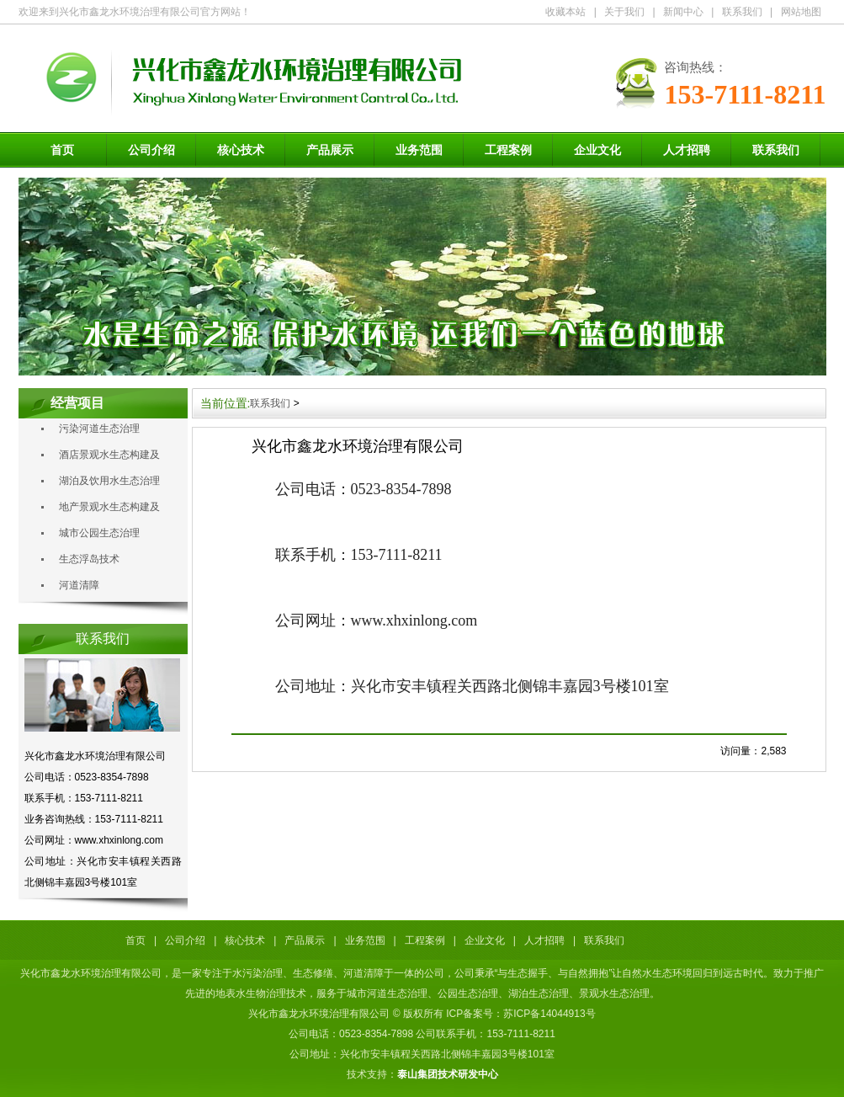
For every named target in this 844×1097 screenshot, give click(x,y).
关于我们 (624, 12)
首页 (62, 150)
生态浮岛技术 (89, 559)
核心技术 (240, 150)
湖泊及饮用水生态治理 (109, 481)
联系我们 (742, 12)
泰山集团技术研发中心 (447, 1074)
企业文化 (597, 150)
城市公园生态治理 (99, 533)
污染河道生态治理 (99, 428)
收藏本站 (565, 12)
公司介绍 (151, 150)
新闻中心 (683, 12)
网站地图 (801, 12)
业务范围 (419, 150)
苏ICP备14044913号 (549, 1014)
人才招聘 (686, 150)
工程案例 (508, 150)
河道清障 (79, 585)
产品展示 (329, 150)
